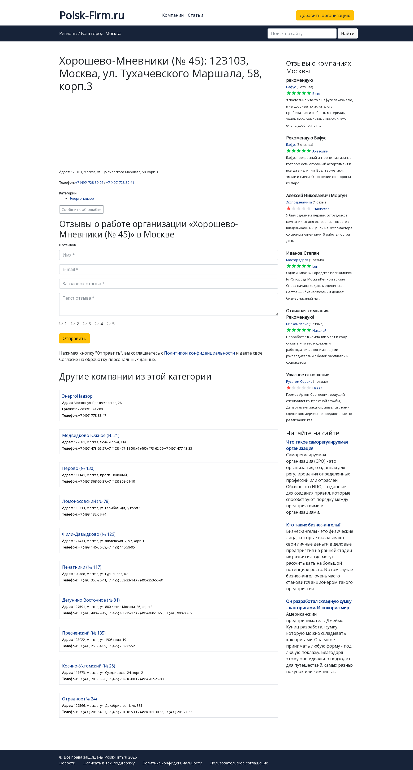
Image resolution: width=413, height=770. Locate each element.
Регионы (68, 33)
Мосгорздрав (297, 259)
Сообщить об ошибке (81, 209)
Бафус (291, 86)
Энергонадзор (82, 198)
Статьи (195, 15)
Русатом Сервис (299, 381)
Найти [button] (347, 33)
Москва (113, 33)
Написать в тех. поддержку (109, 762)
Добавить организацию (325, 15)
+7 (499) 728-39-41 (120, 182)
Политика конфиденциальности (172, 762)
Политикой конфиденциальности (199, 353)
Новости (67, 762)
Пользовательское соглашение (239, 762)
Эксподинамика (299, 202)
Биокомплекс (297, 323)
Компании (173, 15)
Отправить (74, 338)
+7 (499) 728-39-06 (89, 182)
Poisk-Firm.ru (91, 15)
